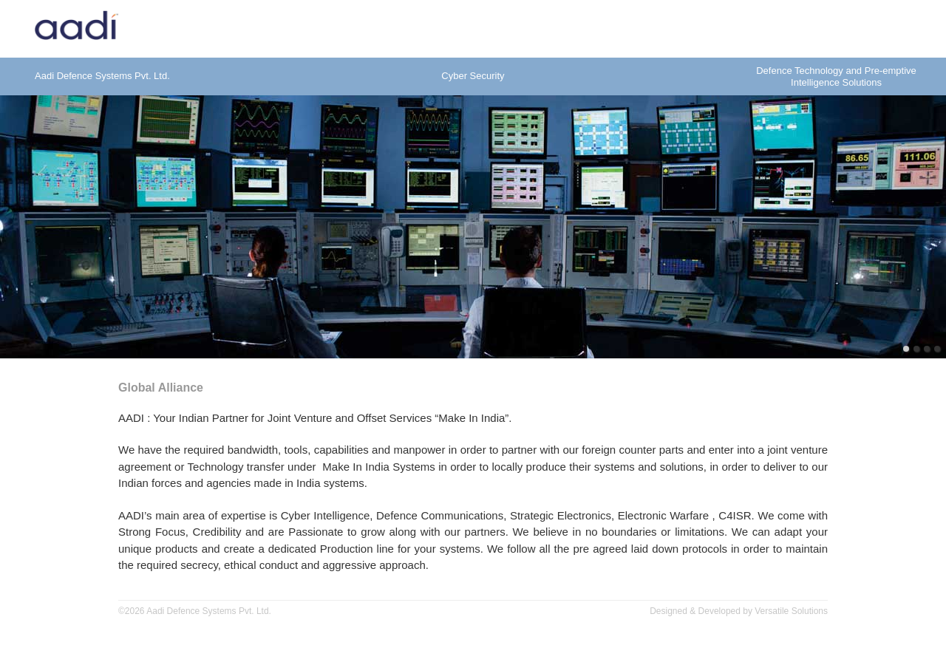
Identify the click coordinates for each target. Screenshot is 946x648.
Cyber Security (472, 75)
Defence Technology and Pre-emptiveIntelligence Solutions (836, 76)
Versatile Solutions (791, 611)
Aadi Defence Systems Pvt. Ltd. (102, 75)
